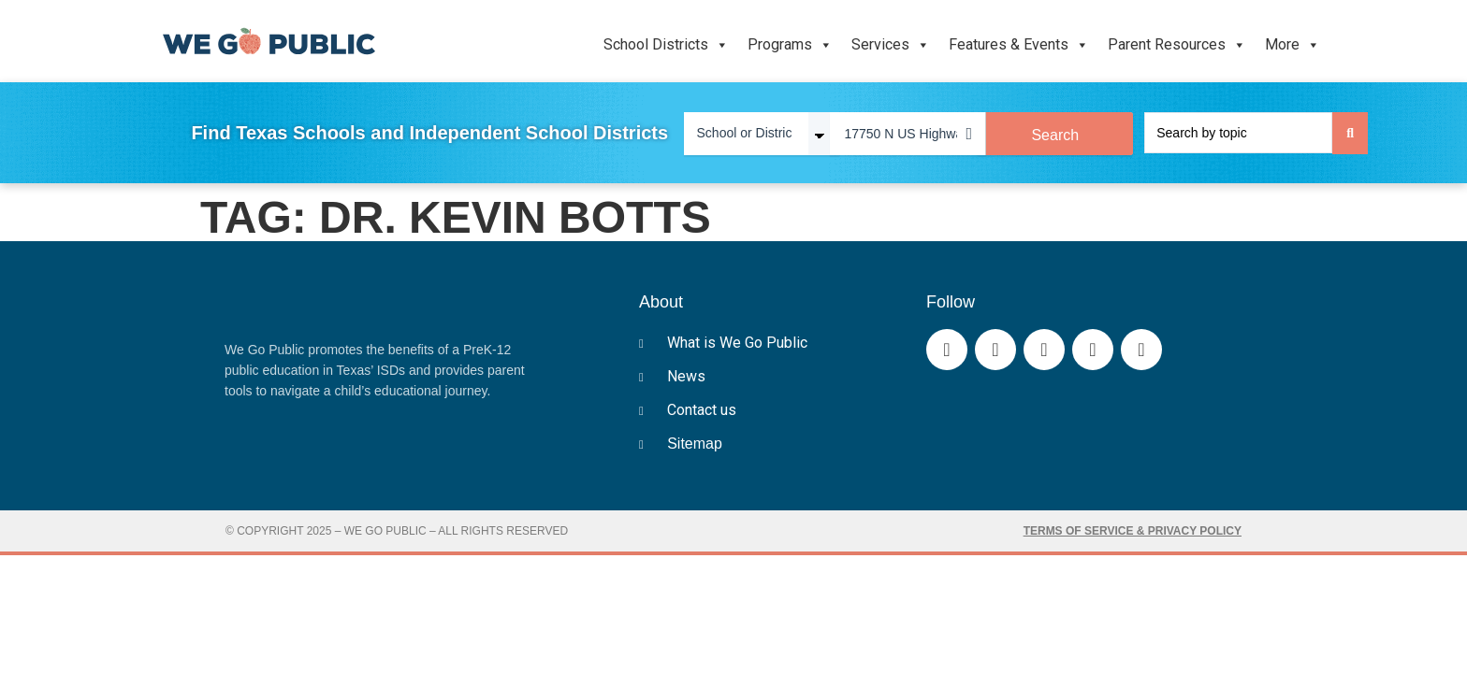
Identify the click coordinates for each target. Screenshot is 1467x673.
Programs (790, 45)
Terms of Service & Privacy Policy (1133, 530)
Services (890, 45)
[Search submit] (1350, 133)
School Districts (666, 45)
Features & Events (1019, 45)
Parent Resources (1177, 45)
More (1292, 45)
